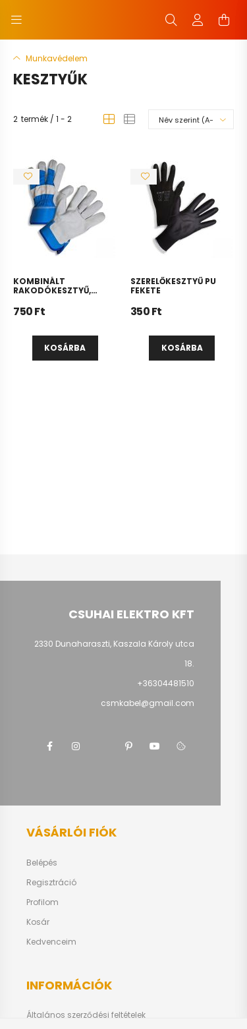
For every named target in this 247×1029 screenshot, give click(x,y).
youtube (155, 746)
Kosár (37, 922)
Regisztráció (51, 882)
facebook (49, 746)
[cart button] (224, 20)
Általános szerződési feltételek (86, 1015)
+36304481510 (165, 683)
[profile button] (197, 20)
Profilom (42, 902)
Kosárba (65, 347)
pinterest (128, 746)
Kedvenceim (51, 942)
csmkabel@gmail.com (147, 703)
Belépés (41, 862)
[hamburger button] (16, 20)
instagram (76, 746)
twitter (102, 746)
